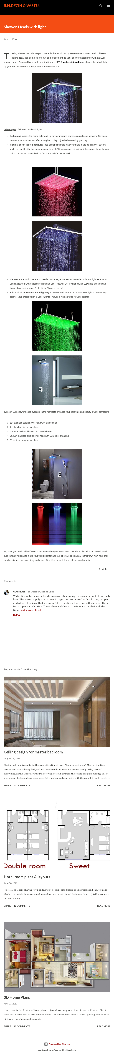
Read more (103, 785)
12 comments (22, 905)
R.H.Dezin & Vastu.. (22, 5)
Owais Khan (19, 591)
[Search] (101, 5)
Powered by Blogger (57, 1044)
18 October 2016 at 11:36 (41, 591)
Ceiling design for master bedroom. (33, 752)
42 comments (22, 1026)
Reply (16, 614)
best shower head (30, 609)
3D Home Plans (17, 997)
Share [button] (102, 568)
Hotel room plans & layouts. (27, 877)
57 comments (22, 785)
